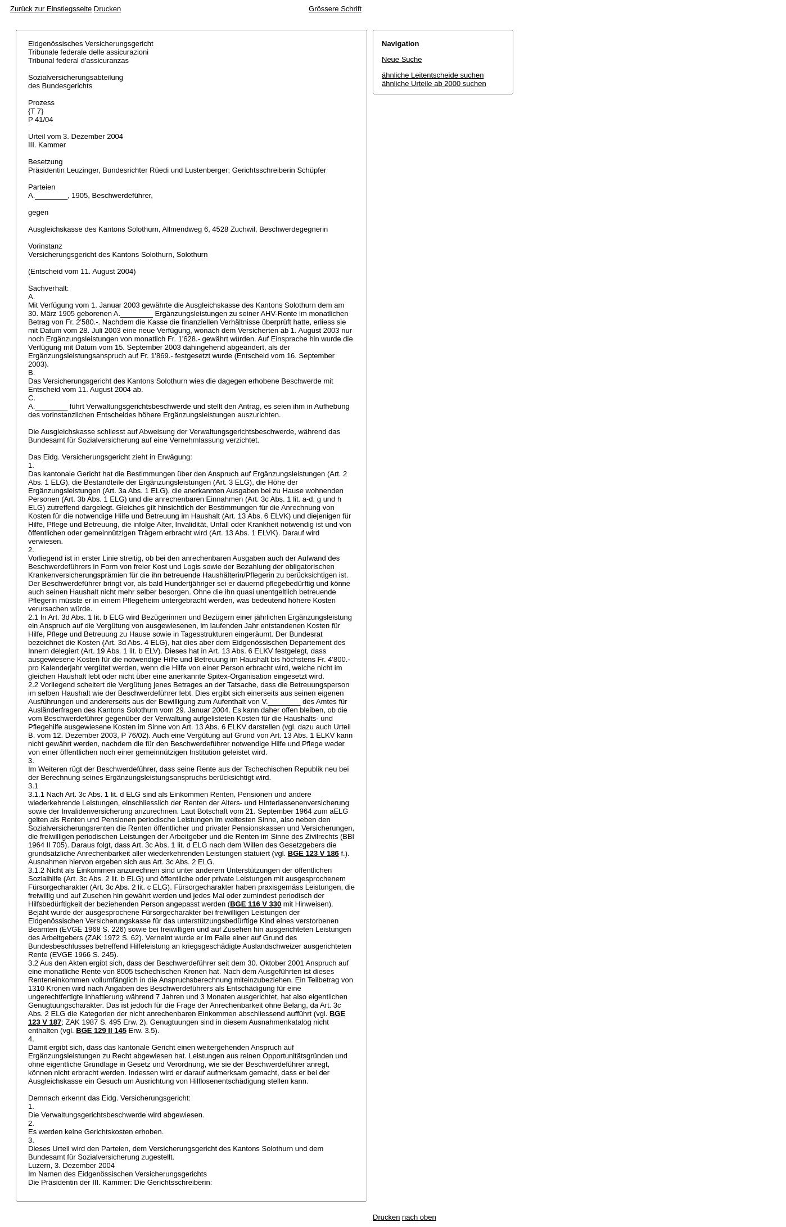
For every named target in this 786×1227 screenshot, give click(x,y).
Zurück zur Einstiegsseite (51, 8)
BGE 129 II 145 (101, 1030)
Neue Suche (402, 59)
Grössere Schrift (335, 8)
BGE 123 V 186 (313, 853)
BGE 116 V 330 (255, 904)
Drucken (107, 8)
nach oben (419, 1217)
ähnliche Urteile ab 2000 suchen (434, 83)
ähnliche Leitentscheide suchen (433, 75)
